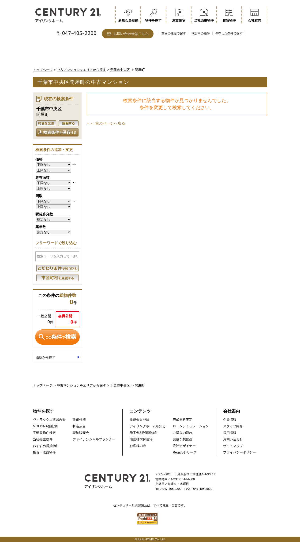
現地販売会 (81, 433)
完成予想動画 (182, 439)
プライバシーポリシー (239, 452)
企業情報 (229, 419)
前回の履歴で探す (173, 33)
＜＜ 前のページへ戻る (106, 123)
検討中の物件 (200, 33)
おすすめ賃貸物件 (46, 446)
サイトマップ (233, 446)
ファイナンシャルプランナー (94, 439)
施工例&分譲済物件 (144, 433)
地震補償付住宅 (141, 439)
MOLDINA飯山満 (45, 426)
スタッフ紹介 (233, 426)
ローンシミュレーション (191, 426)
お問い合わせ (233, 439)
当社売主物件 (42, 439)
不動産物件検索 (44, 433)
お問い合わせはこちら (131, 34)
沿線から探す (46, 357)
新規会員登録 (139, 419)
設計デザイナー (184, 446)
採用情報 (229, 433)
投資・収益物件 (44, 452)
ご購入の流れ (182, 433)
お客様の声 (138, 446)
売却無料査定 (182, 419)
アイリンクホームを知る (148, 426)
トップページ (42, 70)
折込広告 (79, 426)
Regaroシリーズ (185, 452)
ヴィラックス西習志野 (49, 419)
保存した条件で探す (229, 33)
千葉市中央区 (120, 70)
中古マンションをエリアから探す (81, 70)
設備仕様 (79, 419)
